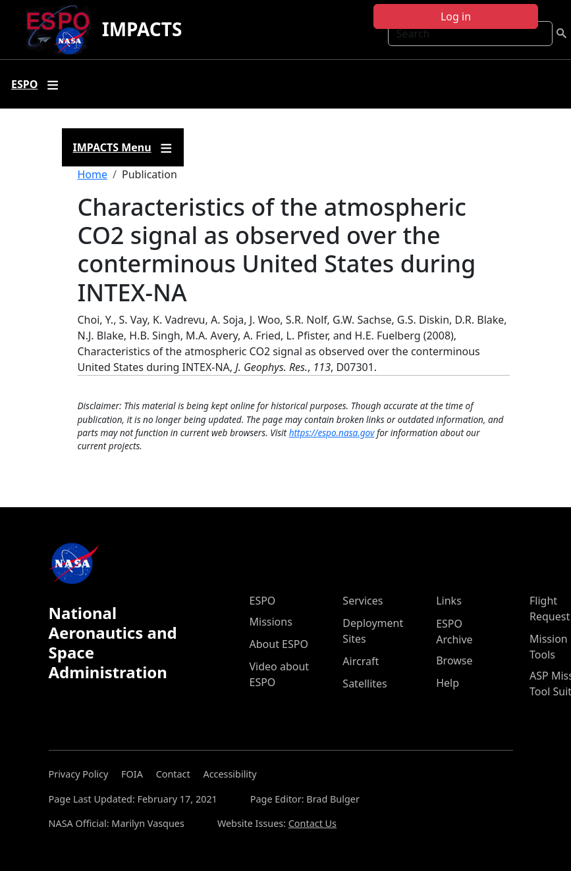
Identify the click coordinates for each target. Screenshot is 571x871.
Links (449, 600)
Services (362, 600)
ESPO (263, 600)
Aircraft (360, 661)
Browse (454, 660)
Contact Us (312, 823)
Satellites (364, 683)
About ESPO (279, 644)
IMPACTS (142, 28)
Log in (456, 16)
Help (447, 683)
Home (93, 174)
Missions (271, 621)
